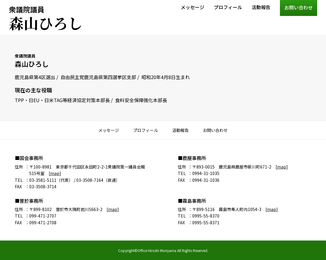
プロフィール (228, 7)
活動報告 (261, 7)
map (54, 173)
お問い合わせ (298, 7)
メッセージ (192, 7)
